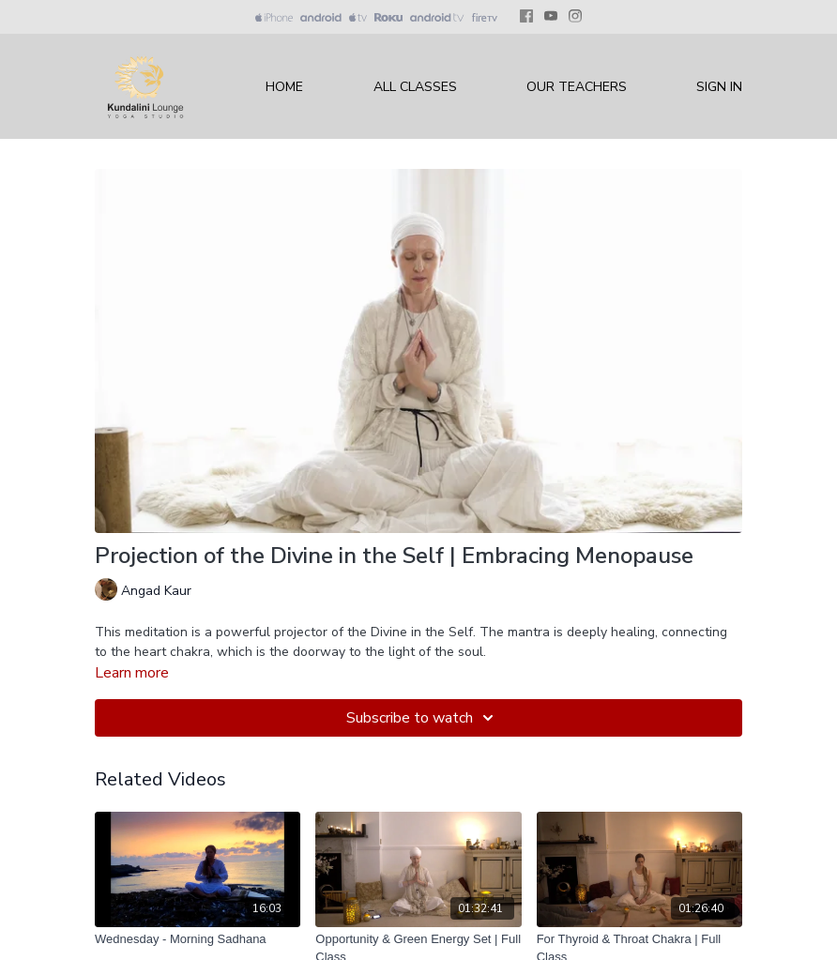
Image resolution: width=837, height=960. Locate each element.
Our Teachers (576, 87)
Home (284, 87)
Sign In (719, 87)
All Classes (415, 87)
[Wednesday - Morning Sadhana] (197, 939)
